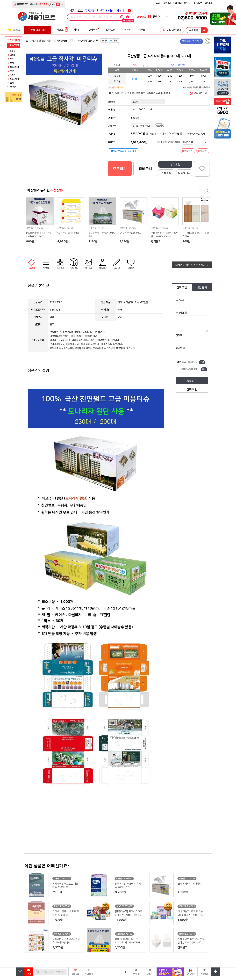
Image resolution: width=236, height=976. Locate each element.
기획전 (77, 29)
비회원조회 (177, 3)
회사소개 (208, 3)
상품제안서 (184, 172)
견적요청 (175, 164)
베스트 (62, 30)
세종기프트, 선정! (100, 10)
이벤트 (141, 29)
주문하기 (120, 169)
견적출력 (166, 172)
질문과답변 (198, 3)
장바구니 (187, 3)
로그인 (158, 3)
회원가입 (167, 3)
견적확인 (191, 389)
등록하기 (191, 380)
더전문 (127, 29)
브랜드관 (110, 29)
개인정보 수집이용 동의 (189, 369)
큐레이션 (93, 29)
